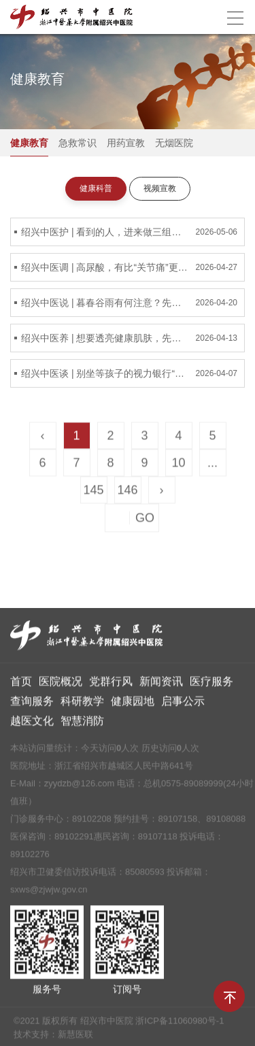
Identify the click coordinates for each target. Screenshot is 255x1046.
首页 (21, 686)
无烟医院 (174, 143)
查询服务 (32, 705)
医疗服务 (211, 686)
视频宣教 (159, 189)
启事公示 (183, 705)
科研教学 (82, 705)
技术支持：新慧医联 (53, 1039)
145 (93, 492)
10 (178, 465)
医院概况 (60, 686)
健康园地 (132, 705)
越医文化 (32, 725)
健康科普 (96, 189)
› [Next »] (162, 492)
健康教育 (29, 143)
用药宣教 (126, 143)
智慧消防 (82, 725)
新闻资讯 (161, 686)
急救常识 (77, 143)
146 (127, 492)
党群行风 (111, 686)
